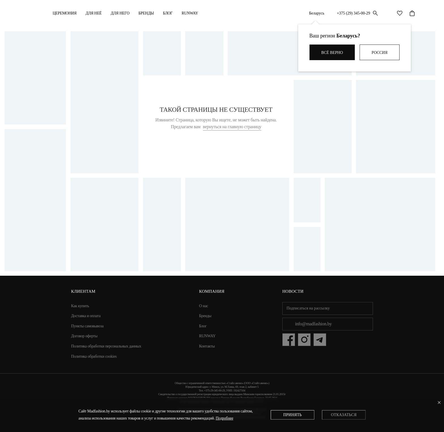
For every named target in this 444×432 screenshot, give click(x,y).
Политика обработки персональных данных (106, 346)
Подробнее (224, 418)
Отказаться (344, 415)
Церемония (64, 13)
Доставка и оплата (86, 316)
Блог (167, 13)
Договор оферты (84, 336)
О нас (203, 306)
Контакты (207, 346)
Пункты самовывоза (87, 326)
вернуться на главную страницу (232, 126)
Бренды (146, 13)
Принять (292, 415)
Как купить (80, 306)
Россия (379, 52)
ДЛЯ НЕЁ (94, 13)
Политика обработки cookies (94, 356)
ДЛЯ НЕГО (120, 13)
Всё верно (332, 52)
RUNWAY (190, 13)
